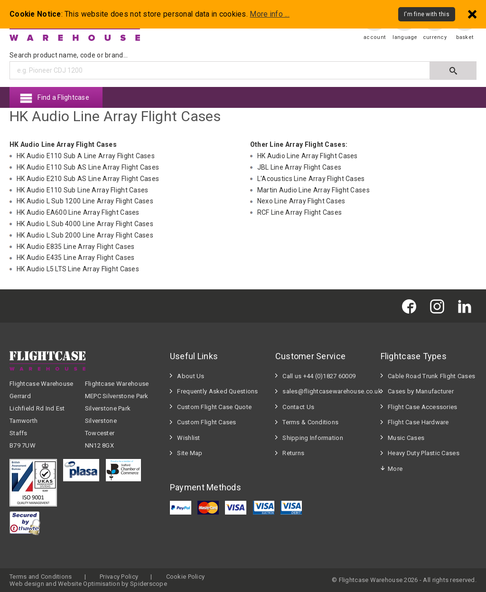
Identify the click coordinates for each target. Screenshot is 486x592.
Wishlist (188, 437)
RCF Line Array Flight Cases (299, 212)
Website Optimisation (89, 583)
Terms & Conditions (310, 422)
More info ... (270, 14)
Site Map (189, 453)
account (374, 37)
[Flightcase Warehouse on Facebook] (411, 305)
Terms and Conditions (40, 576)
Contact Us (298, 407)
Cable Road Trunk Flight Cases (431, 376)
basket (465, 37)
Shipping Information (312, 437)
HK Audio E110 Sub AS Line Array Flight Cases (88, 167)
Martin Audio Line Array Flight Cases (313, 190)
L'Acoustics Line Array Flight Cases (311, 178)
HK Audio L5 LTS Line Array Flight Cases (78, 269)
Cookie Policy (185, 576)
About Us (190, 376)
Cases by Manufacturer (421, 391)
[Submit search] (453, 70)
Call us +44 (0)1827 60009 (318, 376)
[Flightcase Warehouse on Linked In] (467, 305)
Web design (26, 583)
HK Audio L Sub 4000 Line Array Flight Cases (85, 224)
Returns (293, 453)
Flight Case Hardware (418, 422)
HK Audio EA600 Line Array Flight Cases (78, 212)
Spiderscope (148, 583)
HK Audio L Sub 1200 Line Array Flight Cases (85, 201)
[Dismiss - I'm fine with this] (472, 14)
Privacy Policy (119, 576)
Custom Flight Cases (206, 422)
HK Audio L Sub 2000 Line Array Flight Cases (85, 235)
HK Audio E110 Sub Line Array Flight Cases (82, 190)
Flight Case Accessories (422, 407)
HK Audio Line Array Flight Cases (307, 156)
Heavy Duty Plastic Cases (423, 453)
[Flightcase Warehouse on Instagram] (439, 305)
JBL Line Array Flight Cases (299, 167)
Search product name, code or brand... (68, 55)
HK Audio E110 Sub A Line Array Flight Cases (86, 156)
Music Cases (406, 437)
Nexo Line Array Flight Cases (301, 201)
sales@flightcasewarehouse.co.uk (326, 391)
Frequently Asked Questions (217, 391)
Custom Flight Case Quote (214, 407)
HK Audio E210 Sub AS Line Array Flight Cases (88, 178)
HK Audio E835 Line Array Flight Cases (75, 246)
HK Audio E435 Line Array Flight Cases (75, 257)
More (395, 468)
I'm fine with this (426, 14)
